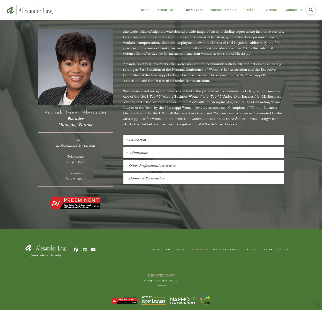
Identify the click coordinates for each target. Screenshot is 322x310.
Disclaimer (161, 285)
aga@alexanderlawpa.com (75, 145)
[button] (310, 9)
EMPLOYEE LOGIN (161, 275)
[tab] (203, 140)
